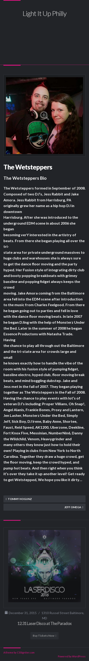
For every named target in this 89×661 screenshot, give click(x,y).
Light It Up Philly (45, 13)
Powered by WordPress (72, 656)
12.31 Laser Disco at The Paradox (44, 623)
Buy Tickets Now (43, 635)
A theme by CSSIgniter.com (19, 652)
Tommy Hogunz (20, 499)
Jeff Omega (72, 507)
